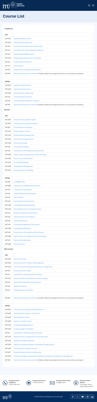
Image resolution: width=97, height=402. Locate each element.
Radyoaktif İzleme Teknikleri (23, 290)
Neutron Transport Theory (23, 321)
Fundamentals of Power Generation (26, 123)
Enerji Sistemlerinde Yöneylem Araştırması (28, 46)
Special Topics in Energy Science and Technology (30, 154)
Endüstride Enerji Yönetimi (23, 62)
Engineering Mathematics (22, 39)
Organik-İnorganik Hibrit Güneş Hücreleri (27, 352)
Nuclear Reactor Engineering (23, 93)
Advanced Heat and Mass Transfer (25, 120)
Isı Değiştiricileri (19, 182)
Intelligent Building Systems (23, 325)
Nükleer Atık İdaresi (20, 286)
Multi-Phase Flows (20, 259)
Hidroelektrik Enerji (20, 221)
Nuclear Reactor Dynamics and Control (27, 313)
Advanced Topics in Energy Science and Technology (31, 278)
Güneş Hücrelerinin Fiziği (22, 271)
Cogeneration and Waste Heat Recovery (27, 186)
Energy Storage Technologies (24, 329)
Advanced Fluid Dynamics (22, 89)
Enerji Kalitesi (18, 66)
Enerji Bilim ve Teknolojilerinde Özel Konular (29, 151)
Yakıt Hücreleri (19, 197)
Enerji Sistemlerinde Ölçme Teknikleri (26, 101)
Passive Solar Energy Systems (24, 139)
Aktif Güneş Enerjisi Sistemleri (24, 201)
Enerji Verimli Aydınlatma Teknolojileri (27, 224)
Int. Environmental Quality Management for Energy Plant (33, 267)
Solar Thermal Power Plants (23, 158)
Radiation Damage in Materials (24, 341)
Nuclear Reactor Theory (22, 131)
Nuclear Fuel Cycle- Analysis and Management (29, 263)
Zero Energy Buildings (21, 162)
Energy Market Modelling (22, 228)
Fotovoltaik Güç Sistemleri (23, 97)
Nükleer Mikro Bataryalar (22, 240)
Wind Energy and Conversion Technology (27, 58)
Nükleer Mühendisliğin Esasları (24, 54)
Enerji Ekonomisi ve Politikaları (24, 217)
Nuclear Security (19, 244)
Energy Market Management (23, 166)
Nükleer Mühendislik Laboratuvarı (25, 193)
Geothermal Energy (20, 143)
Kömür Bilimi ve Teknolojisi (23, 127)
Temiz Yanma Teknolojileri (23, 190)
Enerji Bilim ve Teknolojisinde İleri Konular (28, 274)
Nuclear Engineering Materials (24, 135)
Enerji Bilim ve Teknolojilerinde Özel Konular (29, 232)
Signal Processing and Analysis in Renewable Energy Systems (34, 344)
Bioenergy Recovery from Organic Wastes (27, 209)
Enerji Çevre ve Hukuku (21, 147)
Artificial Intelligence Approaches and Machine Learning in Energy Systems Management (43, 356)
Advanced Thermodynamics (23, 42)
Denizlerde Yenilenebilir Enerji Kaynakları (27, 282)
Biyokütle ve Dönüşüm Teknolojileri (26, 213)
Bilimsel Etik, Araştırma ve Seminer (25, 73)
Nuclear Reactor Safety (21, 317)
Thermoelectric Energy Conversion (25, 348)
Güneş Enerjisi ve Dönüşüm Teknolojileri (27, 70)
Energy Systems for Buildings (23, 170)
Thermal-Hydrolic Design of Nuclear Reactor (29, 309)
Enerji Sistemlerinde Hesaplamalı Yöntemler (29, 50)
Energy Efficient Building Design (24, 205)
